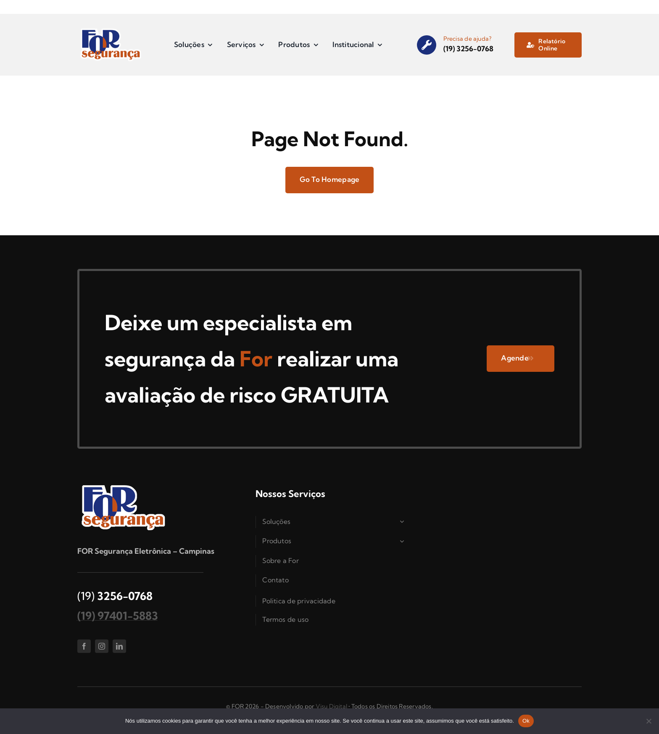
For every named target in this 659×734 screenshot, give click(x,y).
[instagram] (101, 646)
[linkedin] (119, 646)
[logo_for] (111, 30)
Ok (526, 721)
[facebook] (84, 646)
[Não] (648, 721)
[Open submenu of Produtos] (403, 541)
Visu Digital (332, 706)
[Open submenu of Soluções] (403, 522)
